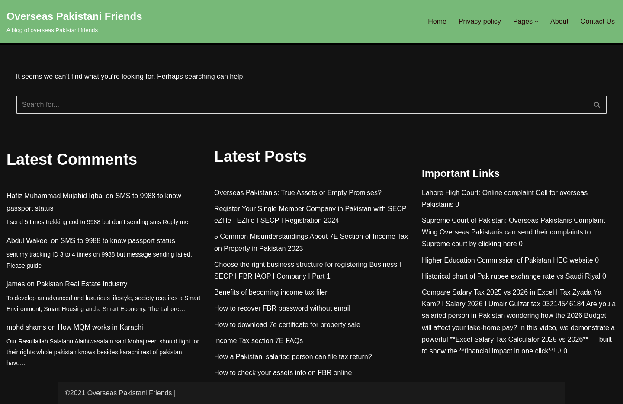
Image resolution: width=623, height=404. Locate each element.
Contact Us (598, 21)
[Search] (302, 105)
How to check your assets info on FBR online (283, 372)
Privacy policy (480, 21)
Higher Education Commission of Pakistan (486, 260)
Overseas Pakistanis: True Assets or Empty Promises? (298, 192)
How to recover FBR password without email (282, 308)
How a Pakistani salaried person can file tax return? (293, 356)
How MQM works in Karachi (100, 327)
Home (437, 21)
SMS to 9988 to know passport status (118, 240)
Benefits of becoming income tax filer (270, 292)
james (15, 284)
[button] (536, 21)
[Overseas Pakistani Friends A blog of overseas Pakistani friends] (74, 21)
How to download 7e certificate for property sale (287, 324)
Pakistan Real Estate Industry (81, 284)
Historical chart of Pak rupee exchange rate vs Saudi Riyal (511, 276)
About (559, 21)
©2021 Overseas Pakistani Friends (118, 393)
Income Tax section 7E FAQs (258, 340)
